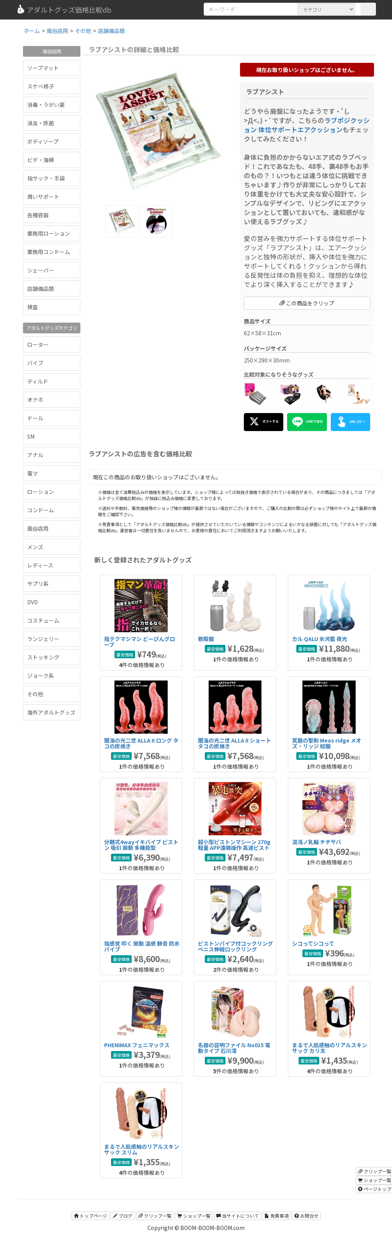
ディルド (37, 381)
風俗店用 (38, 528)
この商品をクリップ (306, 303)
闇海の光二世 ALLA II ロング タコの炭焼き (141, 743)
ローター (38, 344)
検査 (32, 307)
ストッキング (43, 657)
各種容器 (38, 215)
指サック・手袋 (46, 178)
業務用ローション (48, 233)
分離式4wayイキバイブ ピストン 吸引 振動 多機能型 (141, 844)
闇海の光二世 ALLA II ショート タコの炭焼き (234, 743)
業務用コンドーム (48, 252)
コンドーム (40, 510)
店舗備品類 (40, 288)
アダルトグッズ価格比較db (63, 10)
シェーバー (40, 270)
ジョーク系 (40, 675)
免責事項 (277, 1215)
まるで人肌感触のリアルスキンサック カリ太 (329, 1047)
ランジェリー (43, 639)
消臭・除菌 (40, 123)
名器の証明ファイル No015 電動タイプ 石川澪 (234, 1047)
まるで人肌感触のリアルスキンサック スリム (141, 1149)
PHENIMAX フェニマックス (137, 1045)
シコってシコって (313, 943)
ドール (35, 418)
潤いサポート (43, 196)
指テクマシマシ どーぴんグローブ (139, 641)
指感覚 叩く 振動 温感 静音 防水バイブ (142, 946)
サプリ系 (38, 583)
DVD (32, 602)
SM (30, 436)
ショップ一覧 (194, 1215)
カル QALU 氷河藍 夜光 (319, 639)
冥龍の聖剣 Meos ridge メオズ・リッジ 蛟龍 (326, 743)
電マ (32, 473)
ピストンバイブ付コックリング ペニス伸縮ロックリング (235, 946)
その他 (35, 694)
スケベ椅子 (40, 86)
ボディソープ (43, 141)
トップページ (90, 1215)
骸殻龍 (206, 639)
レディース (40, 565)
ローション (40, 491)
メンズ (35, 547)
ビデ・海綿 (40, 160)
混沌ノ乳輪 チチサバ (316, 842)
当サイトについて (237, 1215)
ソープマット (43, 68)
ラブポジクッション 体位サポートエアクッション (307, 125)
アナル (35, 455)
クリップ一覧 (155, 1215)
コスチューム (43, 620)
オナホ (35, 399)
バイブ (35, 363)
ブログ (122, 1215)
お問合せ (306, 1215)
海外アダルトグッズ (51, 712)
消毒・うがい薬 (46, 104)
